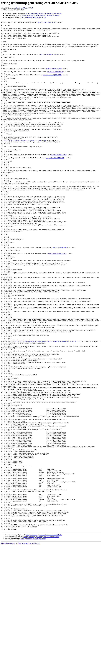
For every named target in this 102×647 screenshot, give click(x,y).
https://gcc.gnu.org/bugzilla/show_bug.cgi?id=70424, (25, 164)
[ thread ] (28, 17)
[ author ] (42, 17)
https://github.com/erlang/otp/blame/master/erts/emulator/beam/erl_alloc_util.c (47, 405)
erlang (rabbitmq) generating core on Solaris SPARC (44, 13)
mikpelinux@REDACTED (23, 8)
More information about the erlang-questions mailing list (20, 645)
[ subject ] (35, 17)
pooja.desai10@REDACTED (47, 23)
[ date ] (22, 17)
